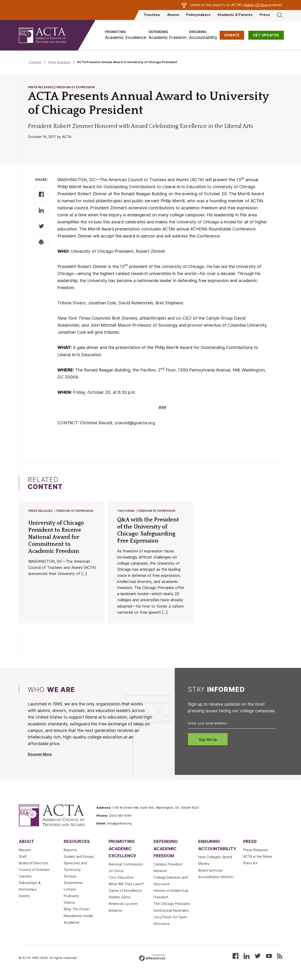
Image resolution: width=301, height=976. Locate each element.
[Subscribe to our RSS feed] (279, 956)
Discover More (40, 755)
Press (265, 15)
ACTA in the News (257, 857)
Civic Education (121, 878)
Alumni (173, 15)
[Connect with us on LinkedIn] (247, 956)
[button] (125, 35)
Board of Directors (33, 863)
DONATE (232, 35)
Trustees (152, 15)
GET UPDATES (266, 35)
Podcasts (71, 896)
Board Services (210, 871)
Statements (73, 883)
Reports (70, 850)
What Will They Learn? (126, 884)
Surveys (70, 877)
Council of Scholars (34, 870)
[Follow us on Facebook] (235, 956)
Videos (69, 903)
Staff (23, 857)
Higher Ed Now (256, 5)
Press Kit (250, 863)
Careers (25, 877)
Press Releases (59, 62)
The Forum (126, 511)
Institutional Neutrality (171, 911)
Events (24, 896)
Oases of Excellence (125, 891)
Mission (25, 850)
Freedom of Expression (75, 511)
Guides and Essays (79, 857)
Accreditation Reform (215, 877)
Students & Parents (235, 15)
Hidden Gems (120, 898)
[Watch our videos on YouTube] (269, 956)
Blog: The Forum (76, 909)
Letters (70, 890)
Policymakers (198, 15)
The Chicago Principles (172, 904)
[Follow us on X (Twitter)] (258, 956)
